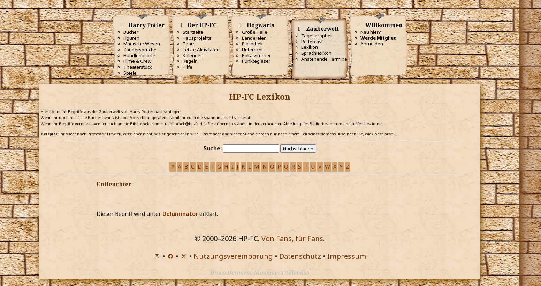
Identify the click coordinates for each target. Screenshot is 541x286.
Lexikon (309, 47)
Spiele (130, 73)
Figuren (131, 38)
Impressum (346, 256)
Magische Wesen (141, 43)
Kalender (192, 55)
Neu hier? (370, 32)
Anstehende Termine (324, 59)
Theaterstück (137, 67)
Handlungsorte (139, 55)
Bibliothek (252, 43)
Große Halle (254, 32)
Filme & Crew (137, 61)
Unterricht (252, 49)
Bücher (130, 32)
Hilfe (187, 67)
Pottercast (312, 41)
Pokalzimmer (256, 55)
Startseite (193, 32)
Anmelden (371, 43)
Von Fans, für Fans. (293, 238)
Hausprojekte (197, 38)
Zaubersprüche (140, 49)
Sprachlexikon (316, 53)
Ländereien (254, 38)
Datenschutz (300, 256)
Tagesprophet (316, 35)
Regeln (190, 61)
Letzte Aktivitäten (201, 49)
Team (189, 43)
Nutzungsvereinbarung (233, 256)
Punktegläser (256, 61)
